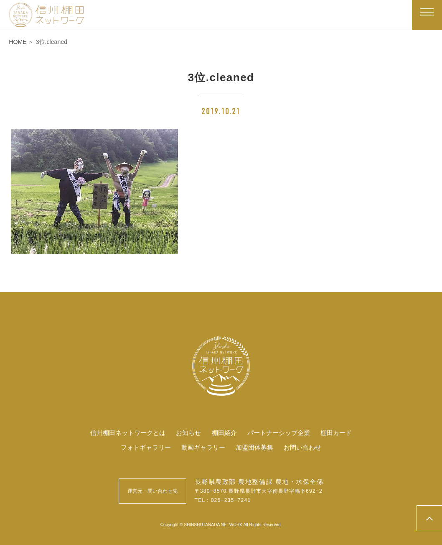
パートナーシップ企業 (281, 432)
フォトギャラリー (141, 447)
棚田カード (342, 432)
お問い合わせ (307, 447)
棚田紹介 (224, 432)
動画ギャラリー (202, 447)
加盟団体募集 (256, 447)
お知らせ (187, 432)
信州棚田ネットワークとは (123, 432)
